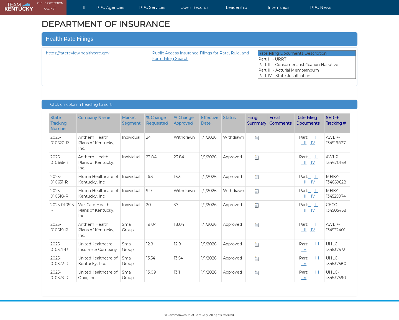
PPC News (320, 7)
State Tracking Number (58, 123)
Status (229, 117)
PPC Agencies (110, 7)
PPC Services (152, 7)
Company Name (94, 117)
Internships (278, 7)
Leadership (236, 7)
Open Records (194, 7)
